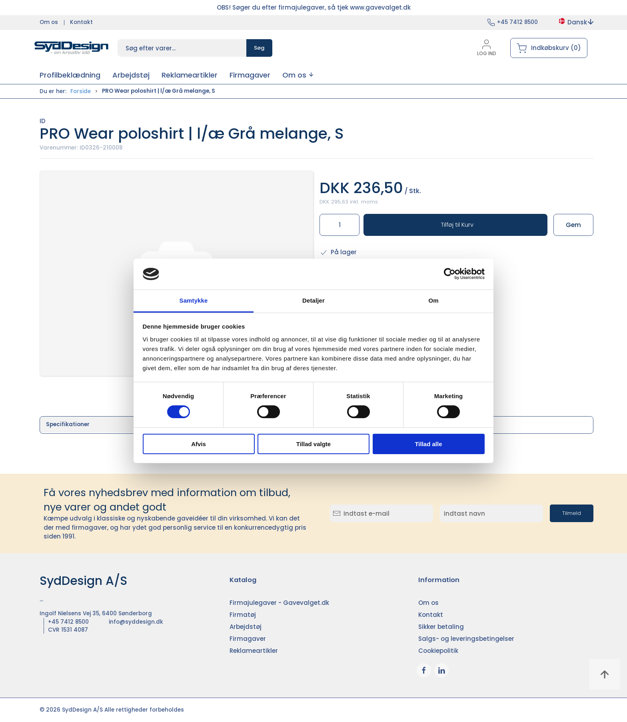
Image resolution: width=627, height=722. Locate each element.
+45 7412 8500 (517, 22)
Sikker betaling (441, 626)
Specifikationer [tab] (68, 424)
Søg (259, 48)
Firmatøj (243, 614)
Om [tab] (433, 300)
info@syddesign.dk (136, 622)
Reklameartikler (254, 650)
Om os (49, 22)
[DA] (72, 48)
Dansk (575, 22)
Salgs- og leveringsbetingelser (466, 638)
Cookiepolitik (438, 650)
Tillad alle (428, 444)
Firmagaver (248, 638)
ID (43, 121)
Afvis (198, 444)
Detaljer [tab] (313, 300)
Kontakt (81, 22)
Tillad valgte (313, 444)
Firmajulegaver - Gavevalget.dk (279, 602)
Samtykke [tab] (194, 300)
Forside (80, 91)
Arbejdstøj (246, 626)
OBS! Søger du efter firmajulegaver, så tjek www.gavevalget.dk (314, 7)
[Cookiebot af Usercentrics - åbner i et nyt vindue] (450, 274)
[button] (297, 75)
